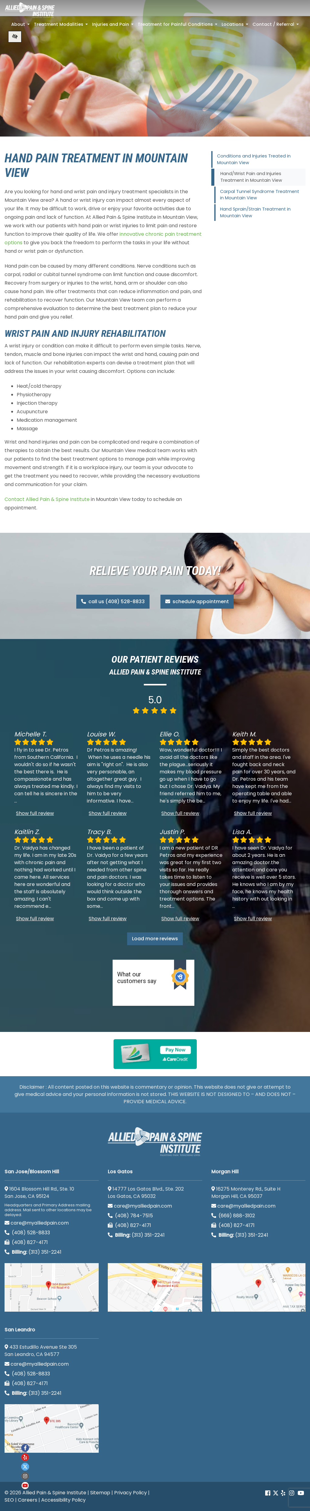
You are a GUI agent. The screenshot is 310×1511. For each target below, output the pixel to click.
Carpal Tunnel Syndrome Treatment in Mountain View (259, 194)
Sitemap (100, 1492)
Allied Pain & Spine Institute (54, 1492)
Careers (27, 1499)
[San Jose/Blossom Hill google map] (52, 1287)
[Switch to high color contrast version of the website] (14, 36)
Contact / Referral (276, 26)
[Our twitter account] (25, 1467)
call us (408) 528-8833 (113, 601)
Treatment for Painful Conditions (178, 26)
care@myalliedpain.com (37, 1222)
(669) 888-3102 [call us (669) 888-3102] (233, 1215)
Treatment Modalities (61, 26)
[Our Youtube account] (25, 1485)
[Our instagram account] (25, 1476)
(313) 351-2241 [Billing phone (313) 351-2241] (33, 1252)
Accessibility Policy (63, 1499)
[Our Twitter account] (276, 1493)
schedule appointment (197, 601)
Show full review (35, 813)
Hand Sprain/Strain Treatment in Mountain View (255, 212)
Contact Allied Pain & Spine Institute (47, 499)
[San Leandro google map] (52, 1428)
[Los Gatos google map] (155, 1287)
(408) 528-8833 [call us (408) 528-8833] (27, 1232)
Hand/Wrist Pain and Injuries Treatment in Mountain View (251, 177)
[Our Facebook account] (268, 1493)
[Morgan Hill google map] (258, 1287)
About (21, 26)
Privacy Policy (130, 1492)
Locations (235, 26)
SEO (9, 1499)
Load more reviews (155, 938)
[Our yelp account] (283, 1493)
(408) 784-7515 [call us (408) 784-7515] (130, 1215)
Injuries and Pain (113, 26)
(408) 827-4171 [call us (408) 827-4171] (26, 1242)
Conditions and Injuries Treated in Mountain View (254, 159)
